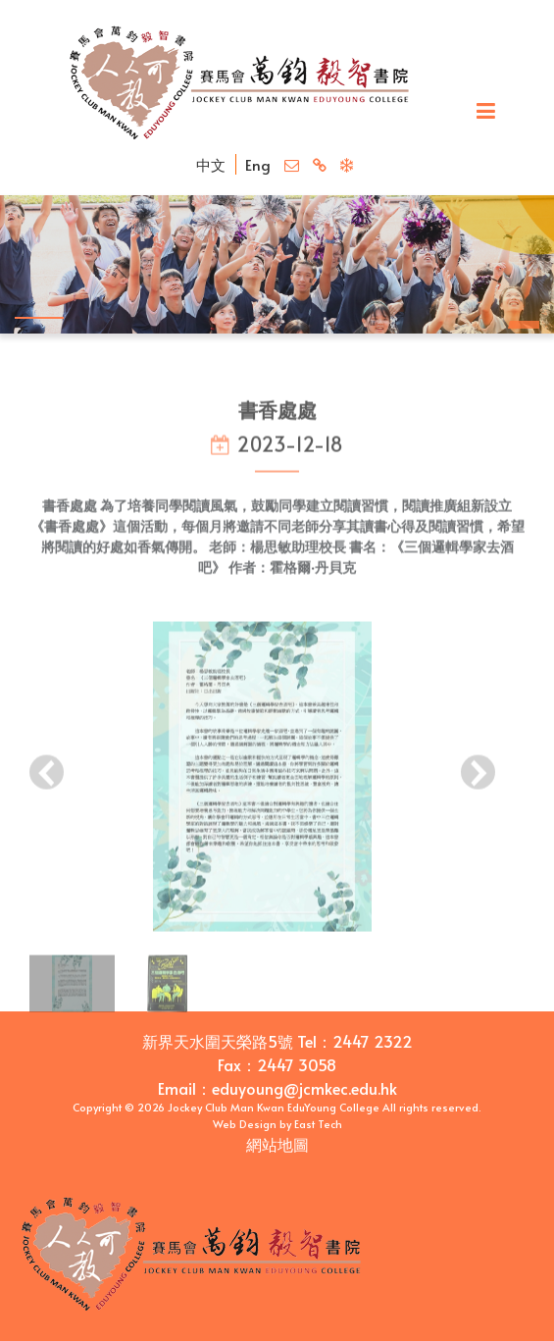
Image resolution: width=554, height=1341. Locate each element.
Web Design (245, 1123)
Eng (258, 164)
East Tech (318, 1123)
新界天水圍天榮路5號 (217, 1041)
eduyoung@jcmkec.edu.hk (304, 1088)
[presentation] (46, 780)
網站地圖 (277, 1144)
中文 (211, 164)
